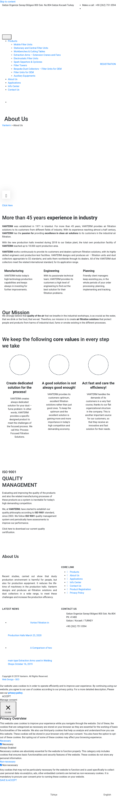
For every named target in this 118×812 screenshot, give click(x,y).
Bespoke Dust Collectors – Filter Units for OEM (38, 68)
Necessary (7, 744)
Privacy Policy (77, 592)
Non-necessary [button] (7, 761)
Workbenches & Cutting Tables (29, 51)
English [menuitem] (107, 794)
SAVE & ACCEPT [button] (8, 780)
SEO (17, 679)
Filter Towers (20, 65)
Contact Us (13, 89)
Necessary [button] (5, 740)
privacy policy (15, 693)
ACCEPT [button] (6, 696)
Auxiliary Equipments (24, 75)
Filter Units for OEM (24, 72)
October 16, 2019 (24, 664)
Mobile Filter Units (23, 44)
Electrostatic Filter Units (26, 58)
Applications (14, 82)
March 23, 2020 (34, 635)
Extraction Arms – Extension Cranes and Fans (37, 55)
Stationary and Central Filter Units (31, 48)
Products (12, 41)
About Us (12, 79)
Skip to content (7, 1)
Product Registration (80, 589)
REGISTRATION (108, 64)
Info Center (13, 86)
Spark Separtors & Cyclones (28, 62)
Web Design (8, 679)
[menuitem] (29, 102)
